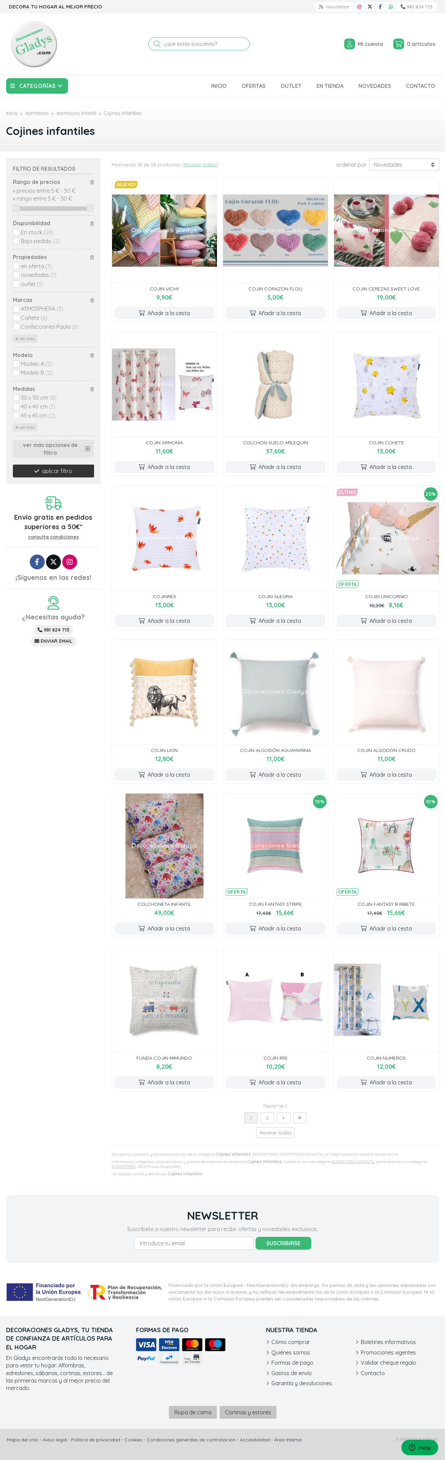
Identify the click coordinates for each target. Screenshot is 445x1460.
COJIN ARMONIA (164, 443)
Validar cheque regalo (388, 1362)
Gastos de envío (291, 1373)
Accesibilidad (255, 1440)
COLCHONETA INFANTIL (164, 904)
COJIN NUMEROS (386, 1058)
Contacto (373, 1373)
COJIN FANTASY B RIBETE (386, 904)
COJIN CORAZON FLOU (275, 289)
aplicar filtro (57, 471)
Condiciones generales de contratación (191, 1440)
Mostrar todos (200, 165)
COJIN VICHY (164, 289)
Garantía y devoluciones (301, 1383)
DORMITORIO (124, 1166)
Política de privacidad (95, 1440)
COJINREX (164, 596)
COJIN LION (164, 750)
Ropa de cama (193, 1412)
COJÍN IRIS (275, 1058)
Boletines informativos (388, 1342)
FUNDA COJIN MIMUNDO (164, 1058)
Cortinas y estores (248, 1412)
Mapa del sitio (22, 1440)
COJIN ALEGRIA (275, 596)
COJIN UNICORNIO (386, 596)
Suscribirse (283, 1243)
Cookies (133, 1440)
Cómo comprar (290, 1342)
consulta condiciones (53, 537)
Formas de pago (292, 1362)
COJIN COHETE (386, 443)
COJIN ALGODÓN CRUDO (386, 750)
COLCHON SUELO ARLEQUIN (275, 443)
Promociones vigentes (388, 1352)
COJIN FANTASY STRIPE (275, 904)
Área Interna (288, 1440)
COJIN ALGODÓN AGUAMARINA (275, 750)
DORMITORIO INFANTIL (353, 1161)
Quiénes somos (290, 1352)
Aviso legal (55, 1440)
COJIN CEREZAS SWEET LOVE (386, 289)
